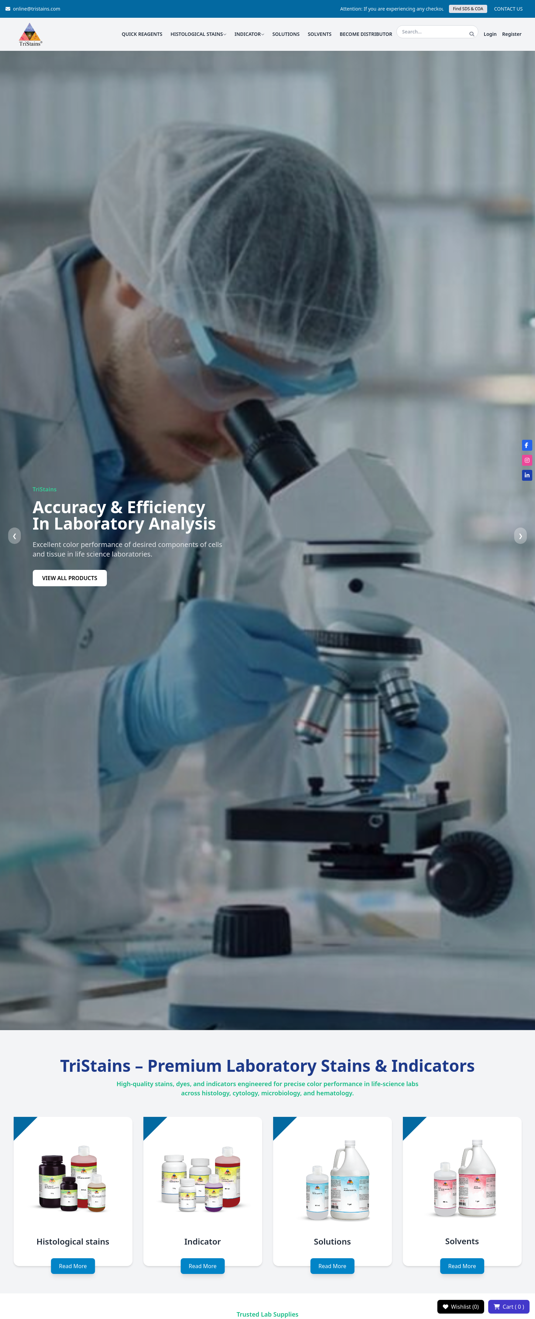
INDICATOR (249, 34)
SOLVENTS (320, 34)
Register (512, 34)
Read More (73, 1266)
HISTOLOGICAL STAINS (198, 34)
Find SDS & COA (468, 9)
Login (490, 34)
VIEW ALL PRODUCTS (69, 578)
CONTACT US (508, 8)
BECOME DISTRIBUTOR (366, 34)
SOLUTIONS (286, 34)
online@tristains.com (32, 8)
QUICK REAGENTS (142, 34)
